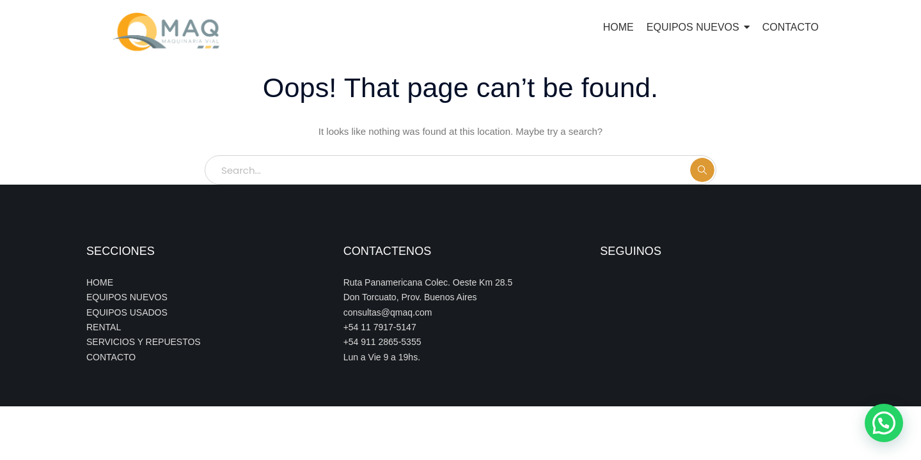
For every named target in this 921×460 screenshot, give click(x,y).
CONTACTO (111, 357)
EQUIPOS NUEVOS (127, 297)
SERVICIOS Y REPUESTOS (143, 342)
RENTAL (103, 327)
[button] (884, 423)
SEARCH (702, 170)
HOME (99, 282)
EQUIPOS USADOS (127, 312)
